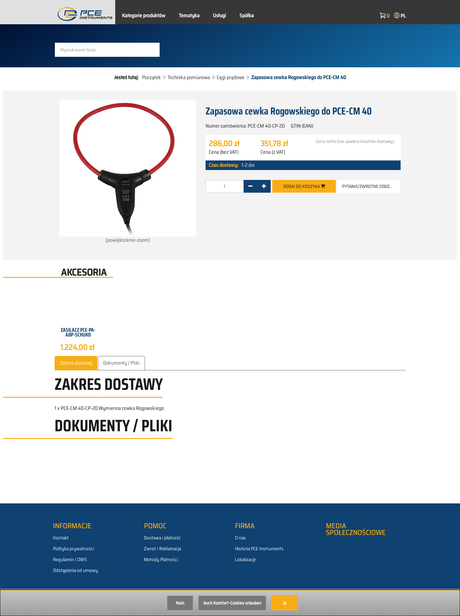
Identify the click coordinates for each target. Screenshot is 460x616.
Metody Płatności (161, 559)
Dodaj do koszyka (304, 185)
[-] (250, 186)
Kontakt (61, 538)
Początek (151, 77)
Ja (284, 602)
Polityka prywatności (73, 549)
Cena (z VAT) (272, 151)
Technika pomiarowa (189, 77)
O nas (240, 538)
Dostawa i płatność (162, 538)
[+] (264, 186)
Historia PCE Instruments (259, 549)
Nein (180, 602)
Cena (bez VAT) (223, 151)
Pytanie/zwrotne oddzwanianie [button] (371, 185)
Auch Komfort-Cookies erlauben (232, 602)
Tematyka (189, 15)
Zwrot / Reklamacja (162, 549)
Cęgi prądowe (231, 77)
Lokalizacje (245, 559)
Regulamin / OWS (70, 559)
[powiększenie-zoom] (127, 172)
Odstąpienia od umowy (75, 570)
